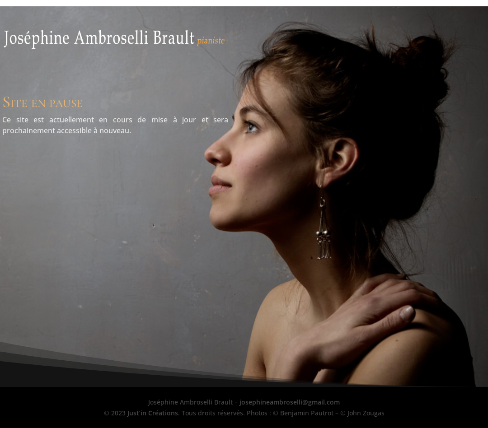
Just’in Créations (152, 413)
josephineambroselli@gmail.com (289, 402)
